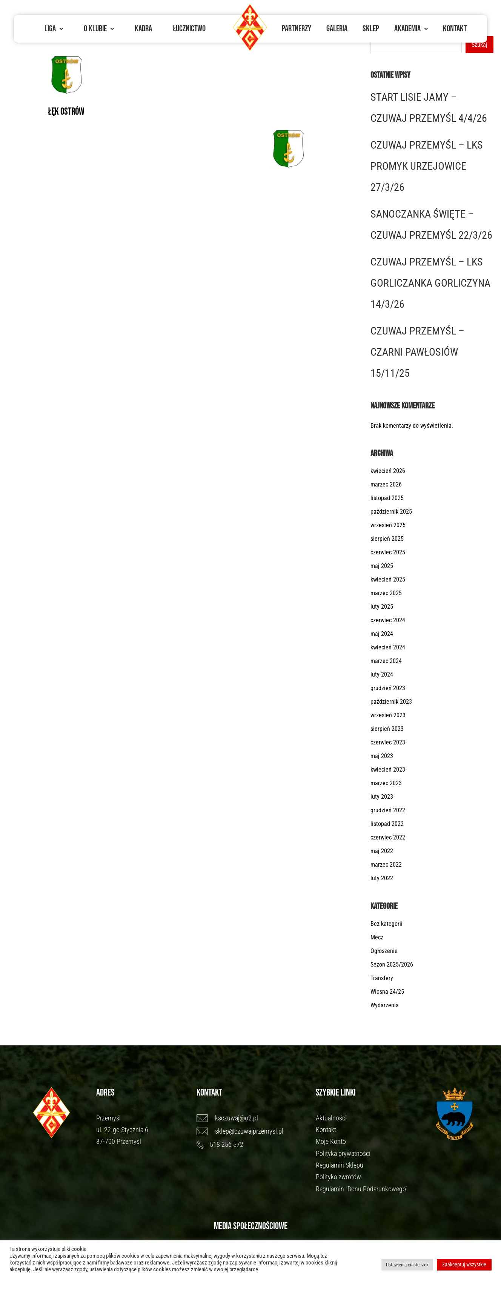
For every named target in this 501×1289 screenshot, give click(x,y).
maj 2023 (381, 756)
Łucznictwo (189, 28)
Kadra (143, 28)
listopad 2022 (387, 823)
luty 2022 (381, 878)
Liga (54, 28)
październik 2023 (391, 701)
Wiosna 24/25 (387, 991)
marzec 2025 (386, 593)
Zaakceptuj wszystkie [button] (464, 1264)
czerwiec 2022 (387, 837)
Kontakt (455, 28)
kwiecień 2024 (387, 647)
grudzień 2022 (387, 810)
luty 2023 (381, 796)
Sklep (371, 28)
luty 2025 (381, 606)
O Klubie (99, 28)
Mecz (376, 937)
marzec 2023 (386, 783)
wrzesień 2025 (388, 525)
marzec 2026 (386, 484)
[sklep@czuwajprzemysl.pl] (253, 1131)
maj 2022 (381, 851)
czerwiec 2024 (387, 620)
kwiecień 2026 (387, 470)
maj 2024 (381, 633)
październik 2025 (391, 511)
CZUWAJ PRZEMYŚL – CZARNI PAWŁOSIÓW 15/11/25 (417, 352)
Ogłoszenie (384, 950)
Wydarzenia (384, 1005)
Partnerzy (296, 28)
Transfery (381, 978)
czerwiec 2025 (387, 552)
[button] (54, 29)
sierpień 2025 (387, 538)
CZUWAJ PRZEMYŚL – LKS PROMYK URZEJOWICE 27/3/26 (426, 166)
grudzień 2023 (387, 688)
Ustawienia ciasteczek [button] (407, 1265)
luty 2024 (381, 674)
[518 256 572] (253, 1144)
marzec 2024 (386, 660)
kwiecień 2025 (387, 579)
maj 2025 (381, 565)
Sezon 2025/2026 (391, 964)
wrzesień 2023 (388, 715)
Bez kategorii (386, 923)
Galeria (336, 28)
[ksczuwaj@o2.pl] (253, 1118)
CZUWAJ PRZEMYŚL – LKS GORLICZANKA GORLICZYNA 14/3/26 (430, 283)
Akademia (411, 28)
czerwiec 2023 (387, 742)
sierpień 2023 (387, 728)
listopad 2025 (387, 498)
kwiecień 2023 (387, 769)
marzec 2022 (386, 864)
